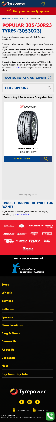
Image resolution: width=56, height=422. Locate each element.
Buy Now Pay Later (15, 374)
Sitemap (40, 418)
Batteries (8, 309)
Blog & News (11, 333)
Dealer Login (42, 410)
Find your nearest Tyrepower (31, 11)
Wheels (7, 292)
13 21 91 (15, 67)
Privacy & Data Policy (9, 418)
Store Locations (12, 325)
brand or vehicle (22, 214)
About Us (8, 349)
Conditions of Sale (27, 418)
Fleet (5, 366)
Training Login (23, 410)
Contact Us (9, 341)
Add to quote (22, 158)
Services (7, 300)
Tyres (5, 284)
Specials (7, 317)
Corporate (9, 357)
